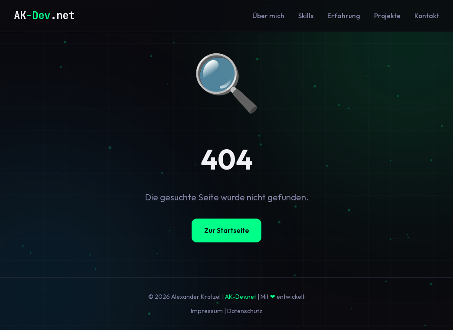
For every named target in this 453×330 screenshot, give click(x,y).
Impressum (207, 311)
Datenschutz (244, 311)
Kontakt (426, 16)
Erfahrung (343, 16)
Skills (305, 16)
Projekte (387, 16)
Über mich (268, 16)
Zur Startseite (226, 230)
